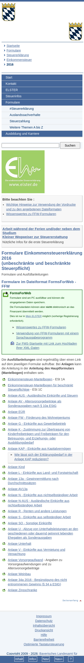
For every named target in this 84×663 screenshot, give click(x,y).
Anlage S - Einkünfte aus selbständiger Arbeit (39, 517)
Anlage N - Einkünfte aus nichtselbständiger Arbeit (43, 495)
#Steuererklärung (22, 108)
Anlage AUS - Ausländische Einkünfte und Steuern (43, 395)
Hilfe (44, 635)
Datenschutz (44, 621)
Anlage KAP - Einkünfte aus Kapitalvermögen (39, 448)
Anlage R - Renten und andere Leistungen (37, 511)
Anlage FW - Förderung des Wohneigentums (39, 417)
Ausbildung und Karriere (22, 133)
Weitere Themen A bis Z (26, 127)
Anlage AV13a (18, 489)
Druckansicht (44, 630)
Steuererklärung (17, 55)
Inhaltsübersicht (44, 625)
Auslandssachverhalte (25, 115)
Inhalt (19, 659)
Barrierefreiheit (44, 639)
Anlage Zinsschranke (22, 590)
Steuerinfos (14, 96)
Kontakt (11, 83)
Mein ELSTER (34, 316)
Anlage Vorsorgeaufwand (25, 560)
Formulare (13, 50)
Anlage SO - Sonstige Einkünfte (30, 523)
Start (9, 77)
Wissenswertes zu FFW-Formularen (31, 214)
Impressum (44, 616)
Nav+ (59, 659)
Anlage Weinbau (19, 574)
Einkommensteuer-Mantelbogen (30, 379)
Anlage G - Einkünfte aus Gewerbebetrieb (37, 423)
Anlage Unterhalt (19, 543)
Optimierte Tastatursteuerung (44, 644)
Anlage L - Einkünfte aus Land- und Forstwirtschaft (43, 472)
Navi (46, 659)
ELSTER (12, 90)
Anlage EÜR (16, 412)
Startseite (13, 46)
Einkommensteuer (19, 60)
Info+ (33, 659)
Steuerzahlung (20, 121)
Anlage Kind (16, 467)
